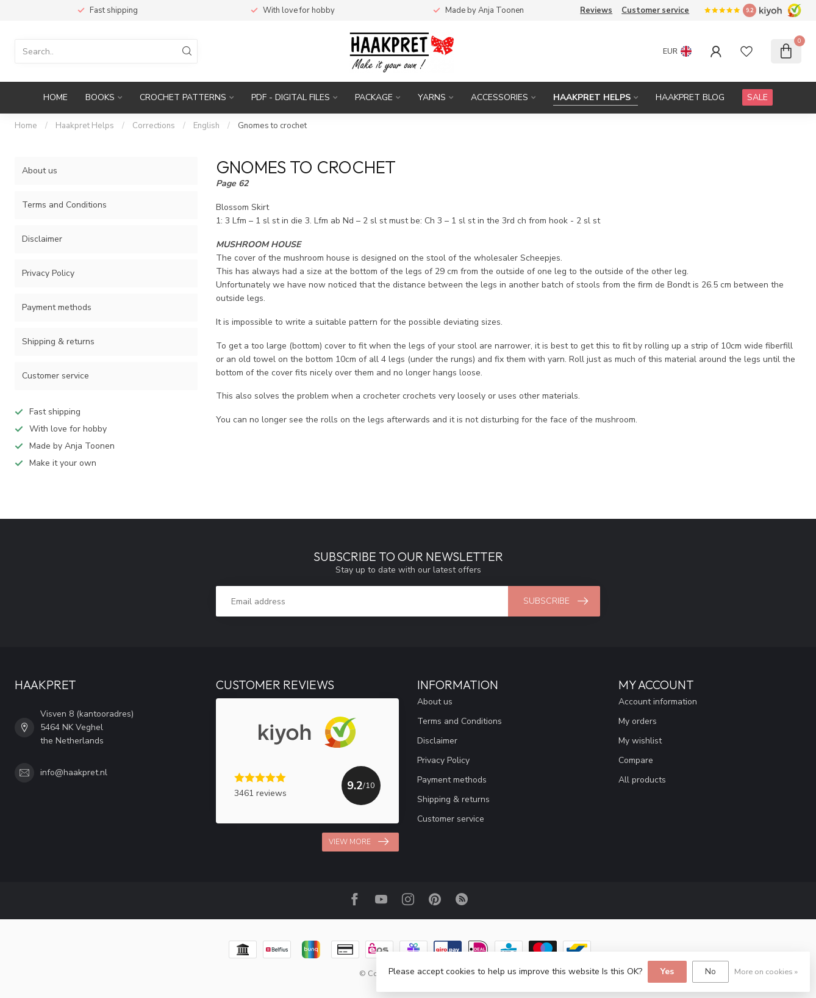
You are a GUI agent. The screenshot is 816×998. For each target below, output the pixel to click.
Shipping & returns (58, 341)
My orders (637, 721)
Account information (657, 701)
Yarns (432, 97)
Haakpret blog (690, 97)
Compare (635, 760)
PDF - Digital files (290, 97)
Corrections (153, 125)
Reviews (596, 10)
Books (100, 97)
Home (55, 97)
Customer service (655, 10)
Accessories (499, 97)
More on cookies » (766, 971)
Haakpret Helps (592, 97)
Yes (667, 971)
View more (358, 842)
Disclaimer (42, 239)
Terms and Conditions (64, 205)
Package (374, 97)
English (206, 125)
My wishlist (640, 741)
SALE (757, 97)
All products (642, 780)
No (710, 971)
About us (39, 170)
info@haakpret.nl (73, 772)
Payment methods (56, 307)
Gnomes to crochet (272, 125)
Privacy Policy (48, 273)
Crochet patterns (183, 97)
